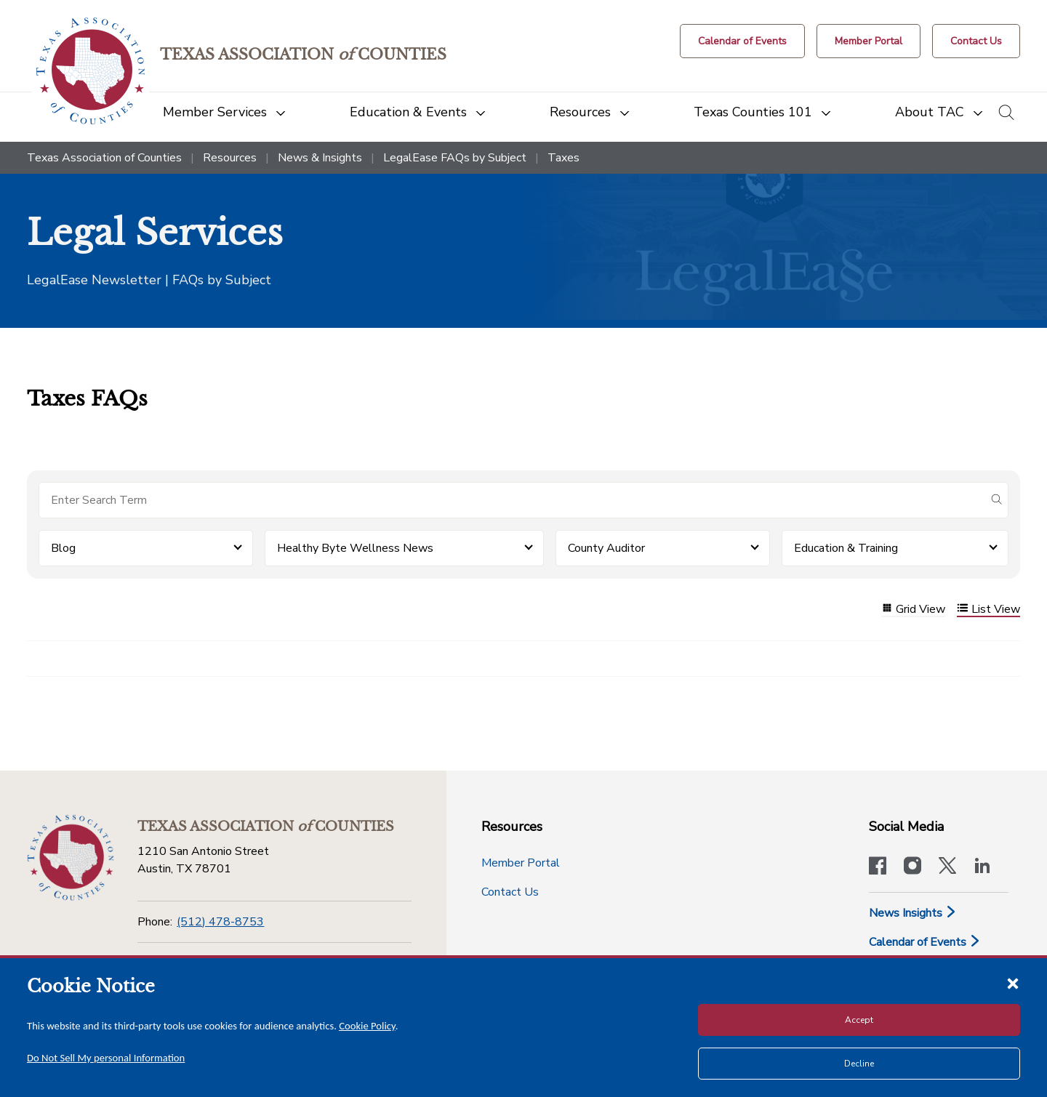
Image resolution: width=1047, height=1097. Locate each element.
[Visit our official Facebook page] (877, 867)
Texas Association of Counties (104, 158)
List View (988, 609)
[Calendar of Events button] (742, 41)
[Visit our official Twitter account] (947, 867)
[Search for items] (511, 500)
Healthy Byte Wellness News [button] (355, 548)
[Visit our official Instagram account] (912, 867)
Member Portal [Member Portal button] (520, 863)
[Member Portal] (868, 41)
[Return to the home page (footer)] (70, 857)
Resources (230, 158)
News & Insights (320, 158)
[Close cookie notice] (1013, 983)
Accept (859, 1020)
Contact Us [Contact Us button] (510, 892)
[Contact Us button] (976, 41)
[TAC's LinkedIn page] (982, 867)
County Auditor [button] (606, 548)
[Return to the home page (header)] (90, 70)
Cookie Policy (367, 1025)
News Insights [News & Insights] (913, 913)
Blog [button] (63, 548)
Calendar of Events (925, 942)
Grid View (913, 609)
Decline (859, 1063)
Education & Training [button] (846, 548)
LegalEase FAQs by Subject (454, 158)
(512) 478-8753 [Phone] (220, 922)
